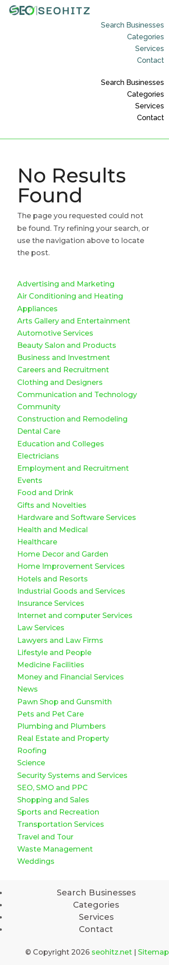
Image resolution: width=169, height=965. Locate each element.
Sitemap (153, 952)
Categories (145, 37)
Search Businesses (132, 25)
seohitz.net (111, 952)
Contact (150, 60)
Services (149, 48)
